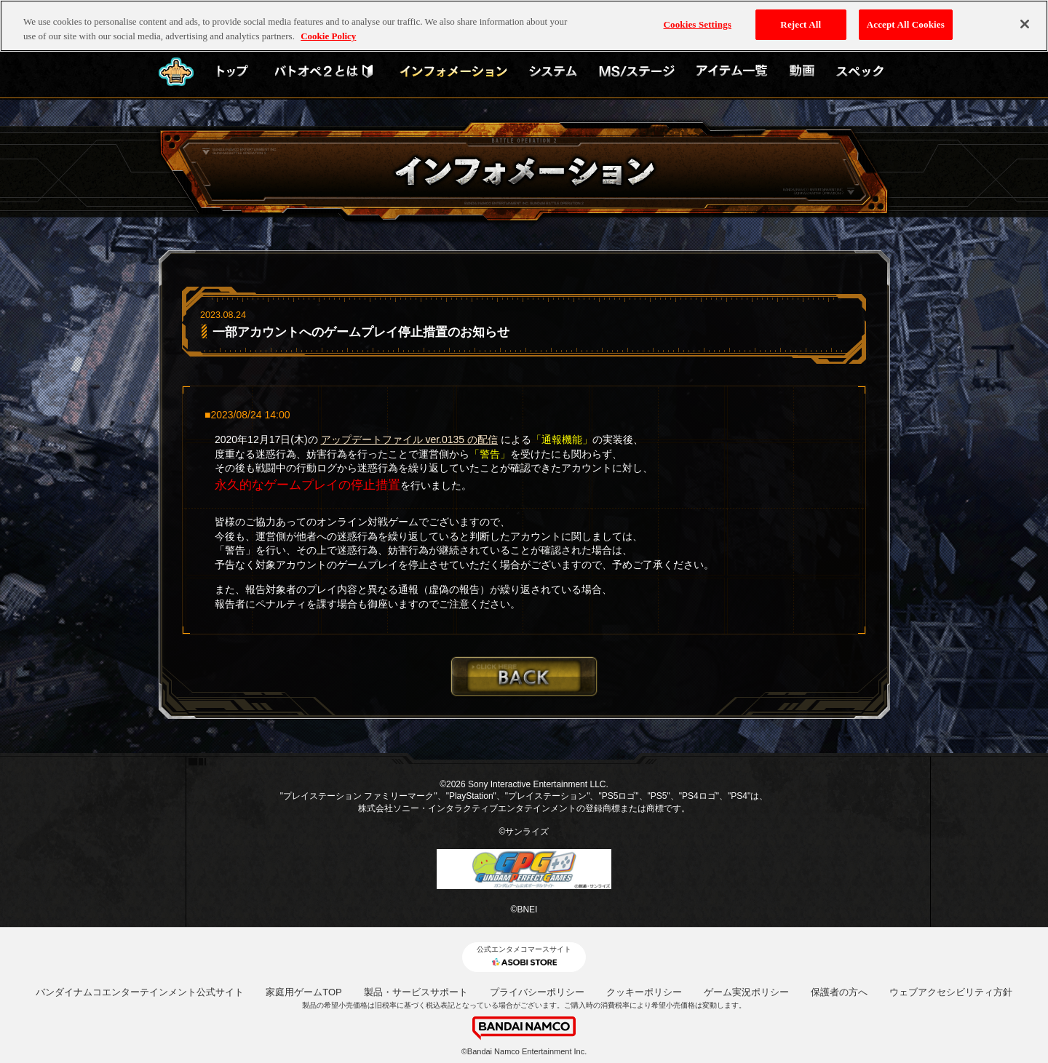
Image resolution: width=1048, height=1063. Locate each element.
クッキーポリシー (644, 992)
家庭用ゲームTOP (304, 992)
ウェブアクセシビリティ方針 (950, 992)
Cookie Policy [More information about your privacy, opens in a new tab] (328, 36)
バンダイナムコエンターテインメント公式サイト (140, 992)
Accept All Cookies (906, 24)
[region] (524, 26)
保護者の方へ (839, 992)
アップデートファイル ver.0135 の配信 (410, 439)
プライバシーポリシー (537, 992)
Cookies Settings (697, 24)
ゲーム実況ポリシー (746, 992)
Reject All (800, 24)
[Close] (1025, 24)
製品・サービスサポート (416, 992)
